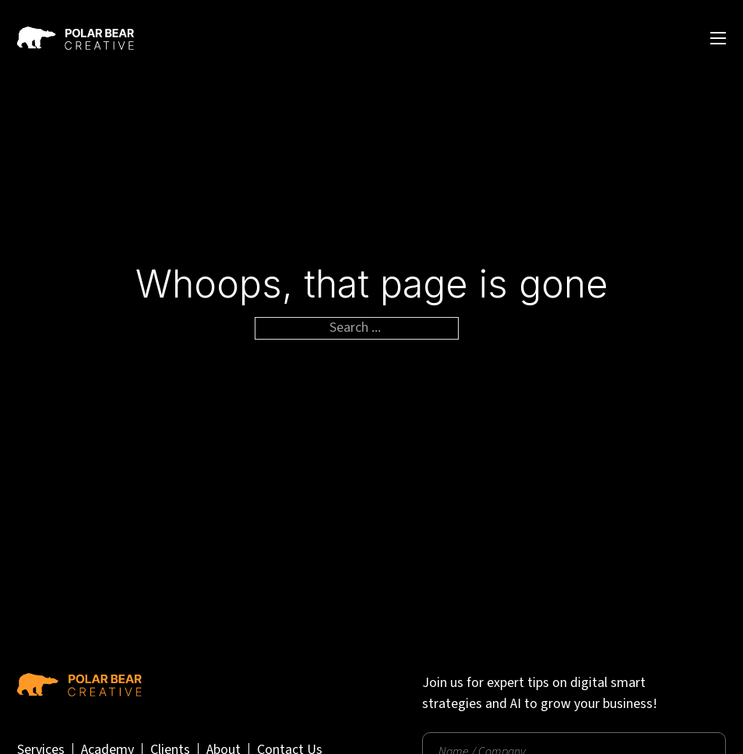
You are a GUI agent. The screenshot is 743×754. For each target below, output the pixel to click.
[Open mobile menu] (718, 38)
